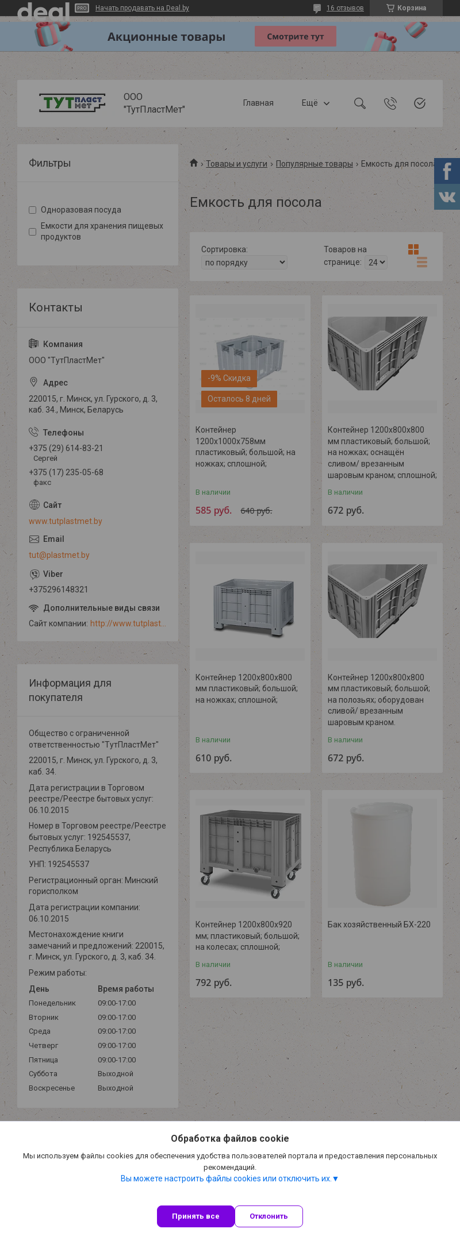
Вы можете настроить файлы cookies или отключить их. (226, 1178)
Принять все (196, 1216)
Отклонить (269, 1216)
